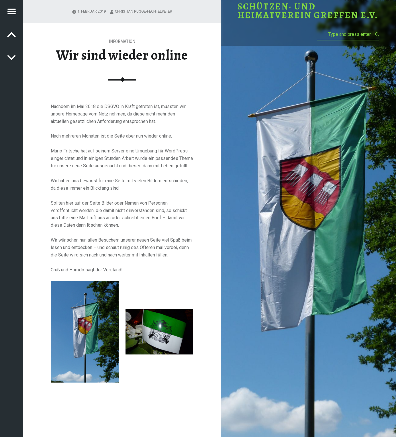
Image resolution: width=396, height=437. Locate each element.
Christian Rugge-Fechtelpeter (143, 11)
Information (122, 41)
